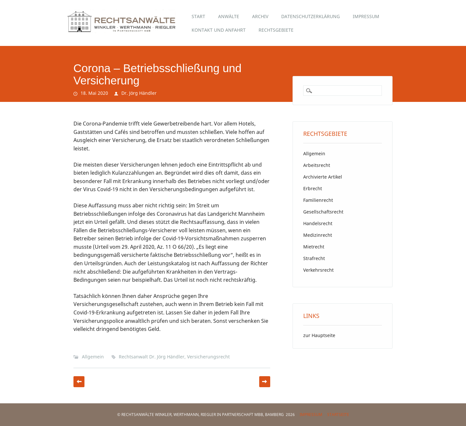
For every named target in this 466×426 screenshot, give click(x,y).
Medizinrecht (317, 235)
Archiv (260, 16)
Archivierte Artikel (322, 177)
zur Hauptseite (319, 335)
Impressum (366, 16)
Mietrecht (313, 247)
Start (198, 16)
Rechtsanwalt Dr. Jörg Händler (151, 357)
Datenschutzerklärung (310, 16)
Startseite (338, 414)
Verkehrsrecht (318, 270)
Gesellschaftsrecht (323, 212)
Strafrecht (314, 258)
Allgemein (93, 357)
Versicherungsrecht (208, 357)
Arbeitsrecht (316, 165)
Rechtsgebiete (276, 30)
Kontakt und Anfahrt (219, 30)
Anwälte (228, 16)
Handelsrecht (317, 223)
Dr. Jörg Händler (139, 93)
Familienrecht (318, 200)
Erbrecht (312, 188)
